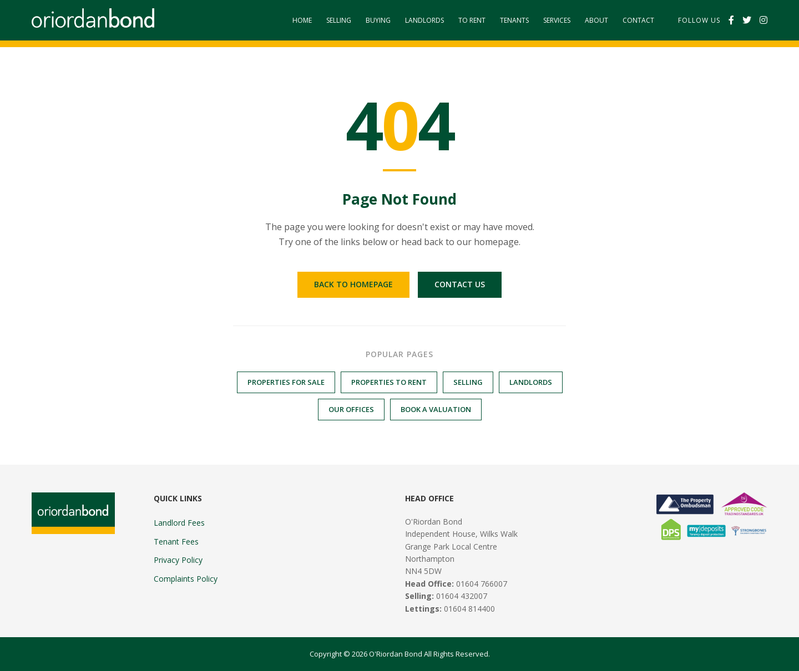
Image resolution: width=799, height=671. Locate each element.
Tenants (514, 20)
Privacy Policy (178, 560)
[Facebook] (731, 20)
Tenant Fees (176, 541)
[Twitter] (746, 20)
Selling (338, 20)
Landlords (424, 20)
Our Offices (351, 409)
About (596, 20)
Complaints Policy (186, 578)
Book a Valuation (436, 409)
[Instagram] (763, 20)
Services (556, 20)
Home (302, 20)
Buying (378, 20)
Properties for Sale (286, 382)
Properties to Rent (389, 382)
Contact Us (459, 284)
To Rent (472, 20)
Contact (638, 20)
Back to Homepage (353, 284)
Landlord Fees (179, 522)
